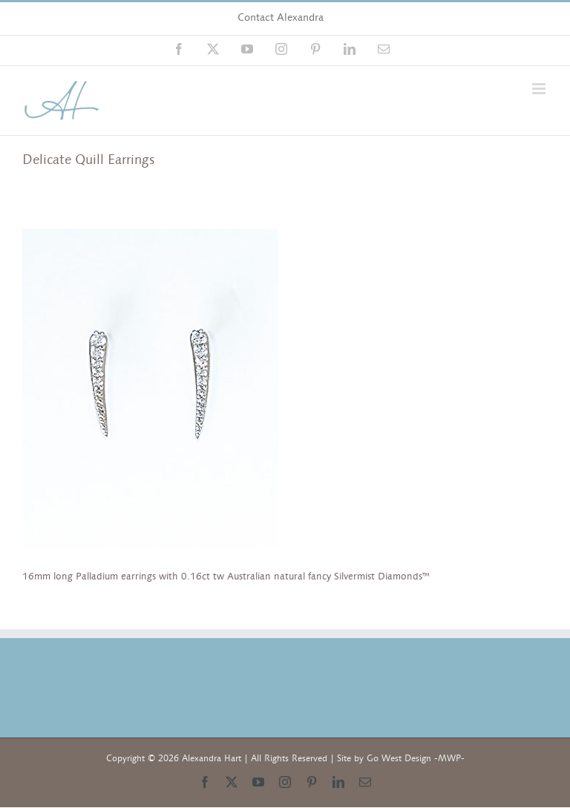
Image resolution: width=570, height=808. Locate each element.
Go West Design (399, 758)
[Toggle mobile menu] (540, 88)
